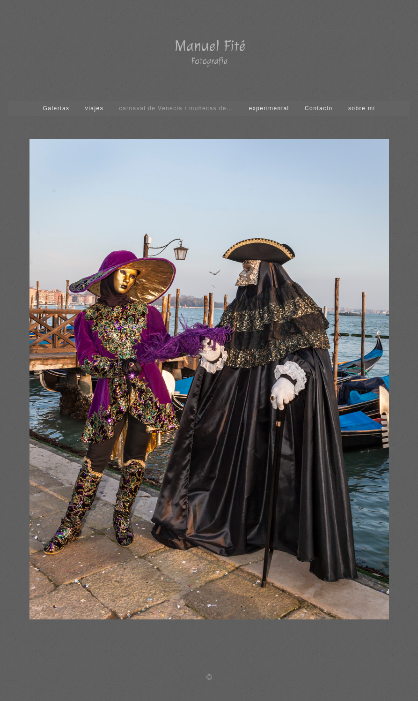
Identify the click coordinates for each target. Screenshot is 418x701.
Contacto (319, 108)
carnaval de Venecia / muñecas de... (176, 108)
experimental (269, 108)
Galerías (56, 108)
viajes (94, 108)
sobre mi (361, 108)
